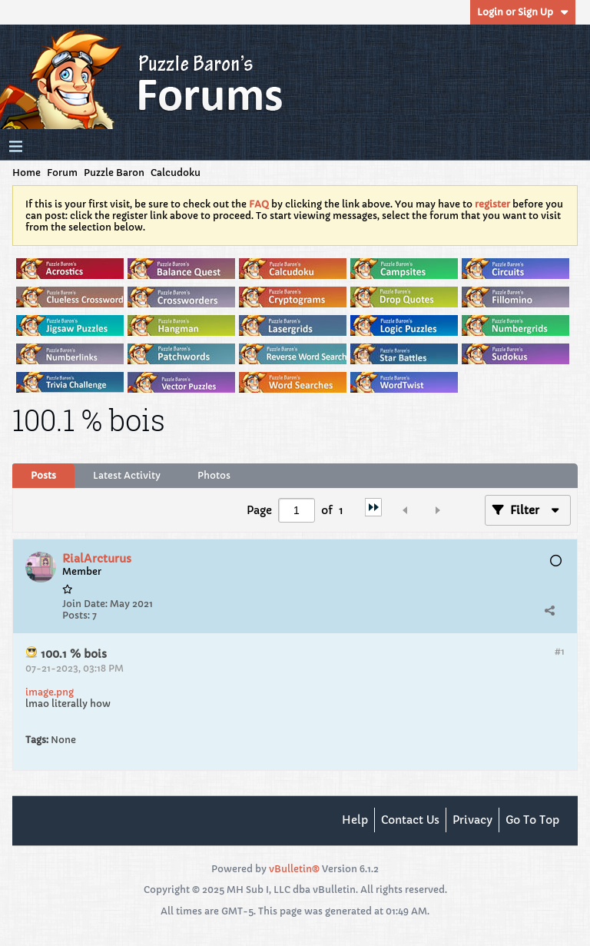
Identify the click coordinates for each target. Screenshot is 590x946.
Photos (213, 475)
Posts (43, 475)
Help (355, 820)
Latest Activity (127, 475)
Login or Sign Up (522, 12)
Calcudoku (176, 172)
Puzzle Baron (114, 172)
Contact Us (410, 820)
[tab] (43, 475)
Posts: (76, 615)
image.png (49, 692)
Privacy (472, 820)
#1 (560, 651)
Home (26, 172)
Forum (62, 172)
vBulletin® (294, 869)
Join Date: (85, 603)
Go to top (532, 820)
